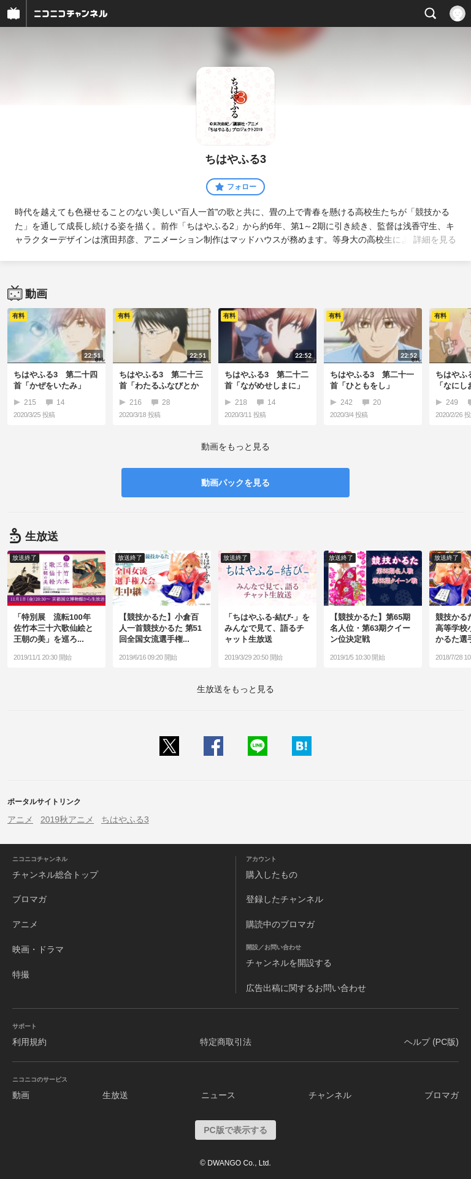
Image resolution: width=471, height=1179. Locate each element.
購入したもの (271, 875)
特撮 (20, 974)
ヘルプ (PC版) (431, 1042)
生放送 (115, 1095)
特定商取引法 (225, 1042)
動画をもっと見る (235, 446)
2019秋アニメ (67, 819)
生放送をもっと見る (235, 689)
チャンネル (329, 1095)
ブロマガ (29, 899)
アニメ (20, 819)
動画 (20, 1095)
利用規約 (29, 1042)
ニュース (218, 1095)
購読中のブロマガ (280, 924)
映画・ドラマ (38, 949)
